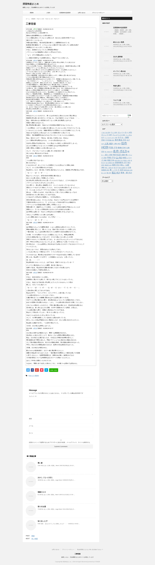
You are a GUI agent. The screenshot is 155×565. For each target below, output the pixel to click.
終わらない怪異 (118, 42)
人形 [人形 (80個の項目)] (108, 143)
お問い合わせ (81, 12)
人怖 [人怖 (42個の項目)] (117, 144)
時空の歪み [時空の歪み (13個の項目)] (119, 160)
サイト (31, 433)
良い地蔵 (34, 539)
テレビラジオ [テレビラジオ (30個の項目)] (119, 135)
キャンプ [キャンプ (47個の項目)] (106, 135)
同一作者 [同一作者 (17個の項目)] (108, 152)
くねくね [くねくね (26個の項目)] (105, 132)
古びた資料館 (118, 57)
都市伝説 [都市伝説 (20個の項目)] (128, 170)
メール (31, 426)
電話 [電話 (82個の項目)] (116, 172)
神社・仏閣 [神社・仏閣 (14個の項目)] (109, 167)
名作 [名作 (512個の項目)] (120, 151)
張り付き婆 (42, 506)
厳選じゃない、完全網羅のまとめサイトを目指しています (77, 557)
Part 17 (31, 376)
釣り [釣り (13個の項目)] (103, 173)
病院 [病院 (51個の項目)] (116, 165)
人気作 (48, 12)
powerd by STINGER (94, 561)
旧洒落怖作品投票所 (65, 12)
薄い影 (40, 463)
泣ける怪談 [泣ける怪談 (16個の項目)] (110, 162)
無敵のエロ (42, 492)
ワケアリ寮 (117, 100)
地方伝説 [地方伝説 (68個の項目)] (119, 154)
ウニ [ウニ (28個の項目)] (114, 132)
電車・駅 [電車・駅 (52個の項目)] (126, 173)
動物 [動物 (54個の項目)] (122, 147)
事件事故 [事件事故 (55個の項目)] (120, 140)
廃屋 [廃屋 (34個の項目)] (110, 160)
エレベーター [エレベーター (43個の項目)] (125, 132)
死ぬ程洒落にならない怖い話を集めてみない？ (90, 549)
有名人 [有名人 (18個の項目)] (126, 160)
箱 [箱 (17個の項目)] (116, 167)
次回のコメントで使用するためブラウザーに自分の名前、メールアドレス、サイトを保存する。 (60, 442)
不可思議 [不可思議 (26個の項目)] (109, 140)
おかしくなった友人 (45, 477)
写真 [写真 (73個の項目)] (113, 147)
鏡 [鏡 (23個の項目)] (109, 173)
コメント (33, 396)
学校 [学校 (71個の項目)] (111, 157)
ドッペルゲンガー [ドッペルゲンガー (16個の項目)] (111, 137)
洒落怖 (32, 12)
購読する (106, 18)
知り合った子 (43, 521)
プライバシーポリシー (98, 12)
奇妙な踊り (117, 86)
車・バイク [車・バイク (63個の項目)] (117, 170)
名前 (30, 419)
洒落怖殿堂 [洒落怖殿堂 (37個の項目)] (121, 163)
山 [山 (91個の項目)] (119, 157)
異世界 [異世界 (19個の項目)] (108, 165)
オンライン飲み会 (119, 71)
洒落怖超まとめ (31, 3)
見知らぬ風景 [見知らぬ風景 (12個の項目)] (122, 167)
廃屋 (33, 536)
